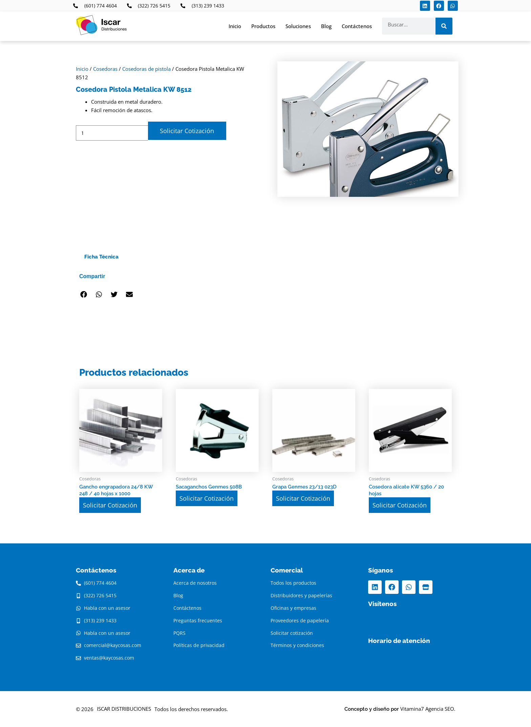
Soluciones (298, 26)
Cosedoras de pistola (146, 68)
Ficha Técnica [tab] (101, 257)
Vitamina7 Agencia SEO (427, 708)
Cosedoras (105, 68)
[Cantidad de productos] (112, 133)
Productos (263, 26)
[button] (83, 294)
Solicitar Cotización (187, 131)
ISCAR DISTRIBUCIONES (124, 708)
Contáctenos (357, 26)
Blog (326, 26)
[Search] (444, 26)
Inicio (235, 26)
